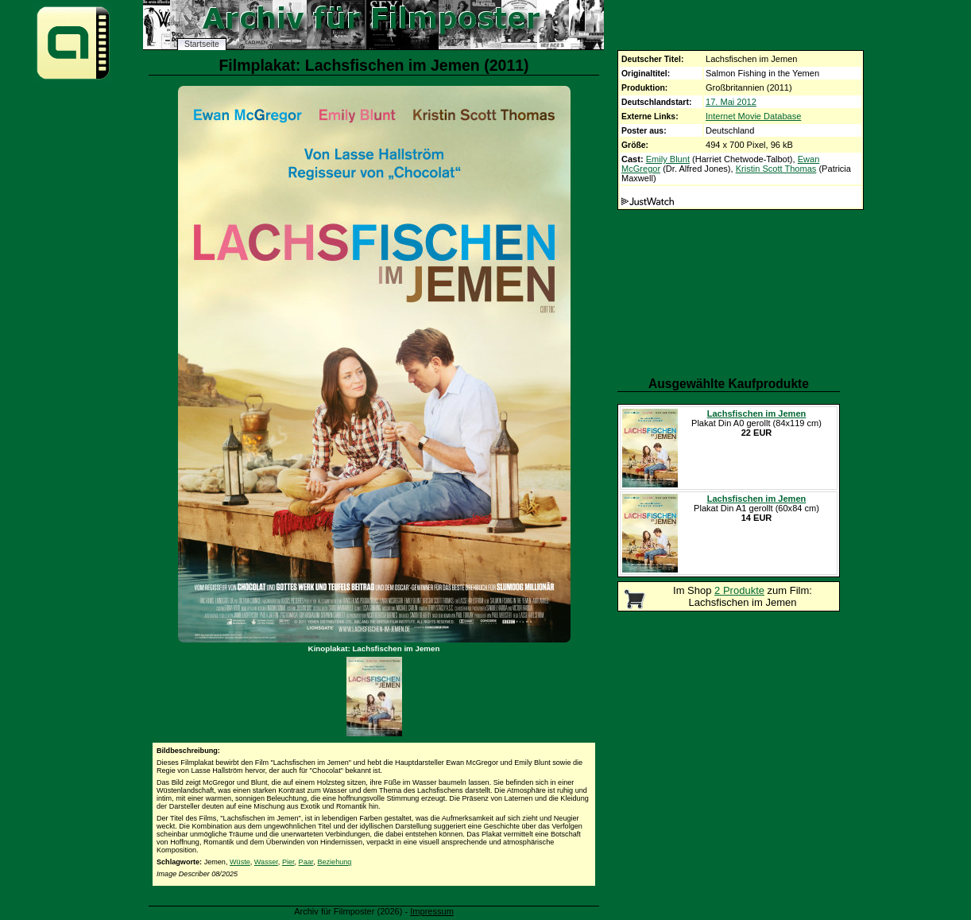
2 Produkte (739, 590)
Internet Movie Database (753, 116)
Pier (288, 862)
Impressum (432, 911)
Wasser (266, 862)
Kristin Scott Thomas (776, 168)
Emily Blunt (668, 159)
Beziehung (334, 862)
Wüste (240, 862)
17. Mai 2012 (731, 102)
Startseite (201, 44)
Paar (306, 862)
